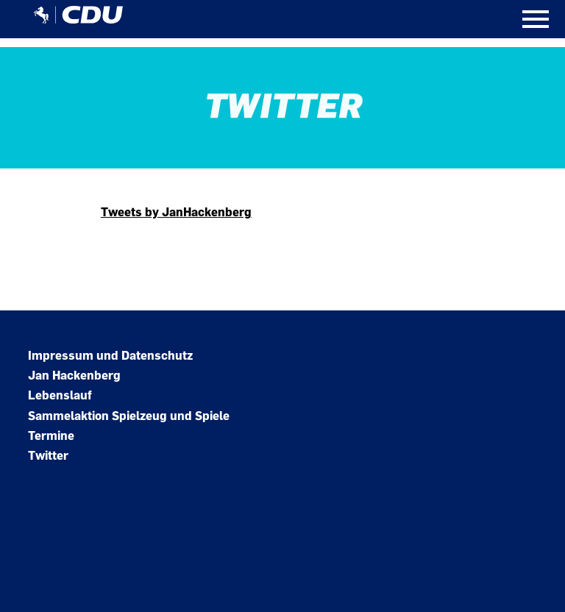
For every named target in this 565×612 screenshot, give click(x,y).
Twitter (48, 456)
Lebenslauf (60, 395)
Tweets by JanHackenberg (176, 212)
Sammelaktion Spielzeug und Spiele (129, 416)
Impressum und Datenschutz (110, 356)
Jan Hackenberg (74, 375)
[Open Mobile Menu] (535, 19)
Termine (51, 436)
